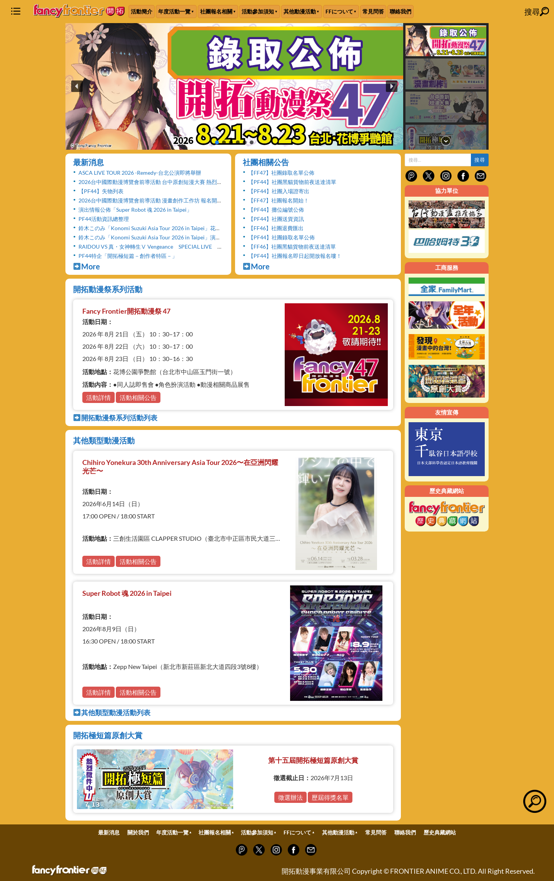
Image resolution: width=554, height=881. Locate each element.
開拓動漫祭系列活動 (107, 289)
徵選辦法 (290, 797)
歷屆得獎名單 (330, 797)
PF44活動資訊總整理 (103, 219)
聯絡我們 (400, 11)
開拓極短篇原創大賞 (107, 735)
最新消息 (88, 162)
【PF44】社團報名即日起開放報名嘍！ (295, 255)
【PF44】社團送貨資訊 (276, 219)
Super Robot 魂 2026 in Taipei (127, 593)
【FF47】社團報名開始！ (278, 200)
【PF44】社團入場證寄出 (278, 191)
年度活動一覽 (174, 11)
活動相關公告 (138, 397)
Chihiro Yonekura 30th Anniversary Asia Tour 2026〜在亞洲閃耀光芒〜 (180, 466)
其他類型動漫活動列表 (111, 712)
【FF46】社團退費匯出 (276, 228)
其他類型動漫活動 (104, 440)
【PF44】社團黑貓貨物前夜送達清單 (292, 182)
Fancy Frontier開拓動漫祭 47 (126, 311)
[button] (234, 86)
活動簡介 (141, 11)
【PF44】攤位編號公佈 (276, 209)
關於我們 (138, 832)
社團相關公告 (266, 162)
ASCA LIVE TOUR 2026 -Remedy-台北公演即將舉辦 (139, 172)
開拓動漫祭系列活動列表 (115, 417)
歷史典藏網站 (440, 832)
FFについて (339, 11)
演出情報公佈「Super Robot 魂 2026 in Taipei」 (135, 209)
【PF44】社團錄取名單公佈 (281, 237)
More (86, 266)
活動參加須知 (258, 11)
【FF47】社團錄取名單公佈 (281, 172)
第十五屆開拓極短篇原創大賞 (313, 760)
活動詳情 (98, 397)
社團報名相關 (216, 11)
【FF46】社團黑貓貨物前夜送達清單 (292, 246)
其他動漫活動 (300, 11)
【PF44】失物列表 (100, 191)
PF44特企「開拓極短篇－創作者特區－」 (127, 255)
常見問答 (373, 11)
